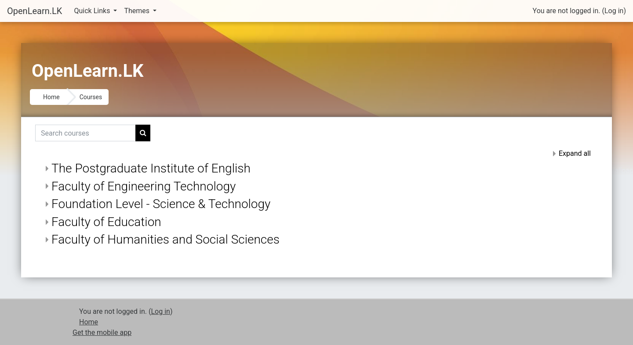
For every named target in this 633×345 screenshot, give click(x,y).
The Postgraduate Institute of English (151, 168)
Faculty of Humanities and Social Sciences (165, 239)
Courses (91, 97)
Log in (613, 11)
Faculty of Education (106, 222)
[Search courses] (85, 133)
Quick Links (93, 11)
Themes (137, 11)
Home (51, 97)
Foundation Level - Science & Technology (160, 204)
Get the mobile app (102, 332)
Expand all (575, 153)
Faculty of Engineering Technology (143, 186)
